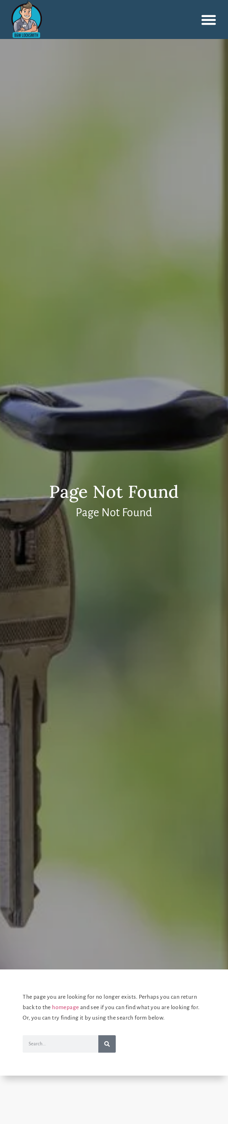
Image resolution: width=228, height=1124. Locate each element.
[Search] (107, 1044)
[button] (209, 19)
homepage (65, 1007)
